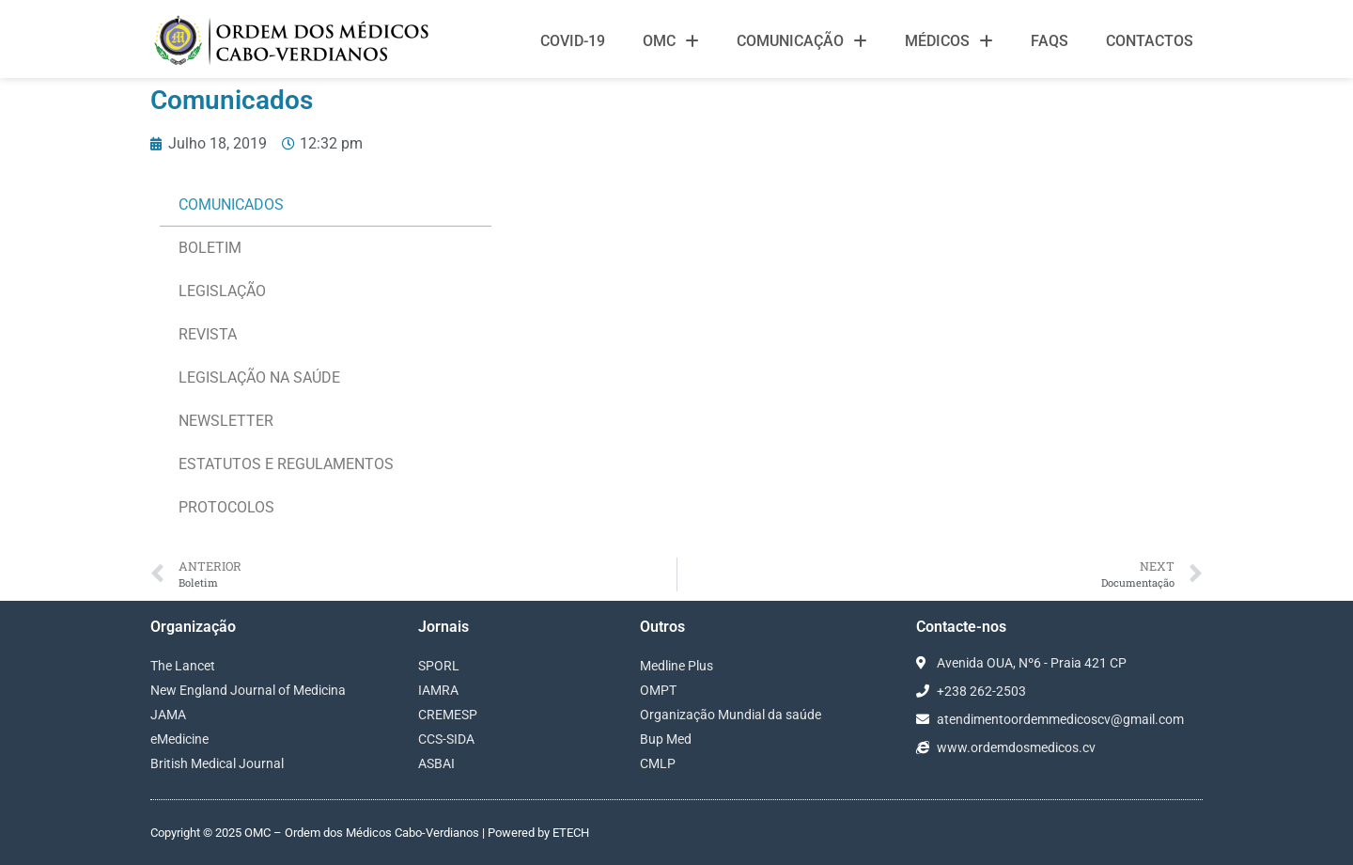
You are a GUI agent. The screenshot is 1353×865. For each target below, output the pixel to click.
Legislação (222, 291)
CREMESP (447, 714)
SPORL (438, 665)
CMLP (658, 763)
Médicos (949, 41)
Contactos (1149, 41)
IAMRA (438, 690)
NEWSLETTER (226, 421)
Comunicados (231, 204)
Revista (208, 334)
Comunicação (802, 41)
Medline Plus (676, 665)
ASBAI (436, 763)
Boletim (210, 248)
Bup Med (666, 739)
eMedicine (179, 739)
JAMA (168, 714)
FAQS (1049, 41)
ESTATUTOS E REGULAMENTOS (286, 464)
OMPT (658, 690)
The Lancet (182, 665)
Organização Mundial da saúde (730, 714)
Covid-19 (572, 41)
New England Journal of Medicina (248, 690)
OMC (671, 41)
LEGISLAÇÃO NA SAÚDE (259, 377)
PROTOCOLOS (226, 507)
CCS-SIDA (446, 739)
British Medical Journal (217, 763)
